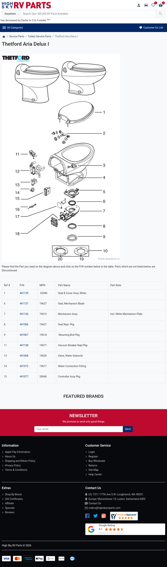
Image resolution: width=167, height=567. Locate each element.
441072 (24, 366)
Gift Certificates (14, 498)
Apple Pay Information (17, 451)
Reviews (9, 512)
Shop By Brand (13, 494)
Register (93, 456)
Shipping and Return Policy (20, 460)
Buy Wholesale (96, 460)
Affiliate (9, 503)
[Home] (4, 36)
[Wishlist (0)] (154, 5)
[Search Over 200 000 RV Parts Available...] (88, 14)
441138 (24, 345)
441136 (24, 313)
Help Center (95, 474)
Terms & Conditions (16, 469)
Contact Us (94, 503)
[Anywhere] (11, 14)
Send (128, 429)
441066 (24, 324)
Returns (92, 465)
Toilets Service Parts (39, 36)
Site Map (93, 469)
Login (91, 451)
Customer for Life (151, 27)
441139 (24, 293)
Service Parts (16, 36)
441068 (24, 355)
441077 (24, 376)
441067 (24, 334)
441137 (24, 303)
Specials (10, 507)
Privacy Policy (13, 465)
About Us (10, 456)
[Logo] (26, 4)
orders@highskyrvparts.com (104, 507)
